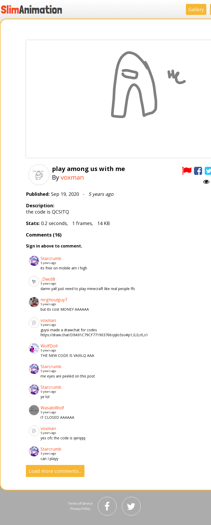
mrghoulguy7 (54, 300)
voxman (72, 177)
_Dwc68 (48, 279)
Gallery (196, 9)
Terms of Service (80, 503)
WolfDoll (49, 346)
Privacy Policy (80, 508)
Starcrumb (51, 258)
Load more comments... (55, 471)
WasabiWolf (52, 408)
